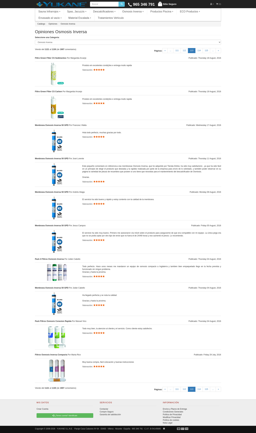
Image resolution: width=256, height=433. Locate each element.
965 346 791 (141, 4)
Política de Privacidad (172, 414)
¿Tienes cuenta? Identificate (64, 415)
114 (199, 50)
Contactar (104, 409)
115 (206, 50)
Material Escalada (79, 17)
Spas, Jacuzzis (77, 11)
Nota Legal (167, 423)
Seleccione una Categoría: (47, 37)
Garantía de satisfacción (110, 414)
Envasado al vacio (50, 17)
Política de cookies (171, 420)
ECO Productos (190, 11)
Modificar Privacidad (171, 417)
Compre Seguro (107, 412)
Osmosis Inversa (133, 11)
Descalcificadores (104, 11)
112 (184, 50)
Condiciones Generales (173, 412)
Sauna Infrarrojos (49, 11)
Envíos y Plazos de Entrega (175, 409)
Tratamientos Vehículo (111, 18)
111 (177, 50)
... (170, 50)
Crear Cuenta (42, 409)
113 (192, 50)
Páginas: (158, 51)
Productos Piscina (161, 11)
